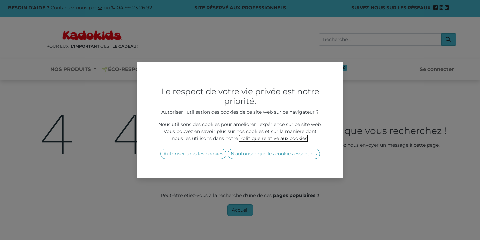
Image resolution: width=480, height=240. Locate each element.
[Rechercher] (448, 39)
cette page (426, 145)
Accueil (240, 210)
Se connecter (437, 69)
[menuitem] (131, 69)
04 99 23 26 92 (134, 7)
